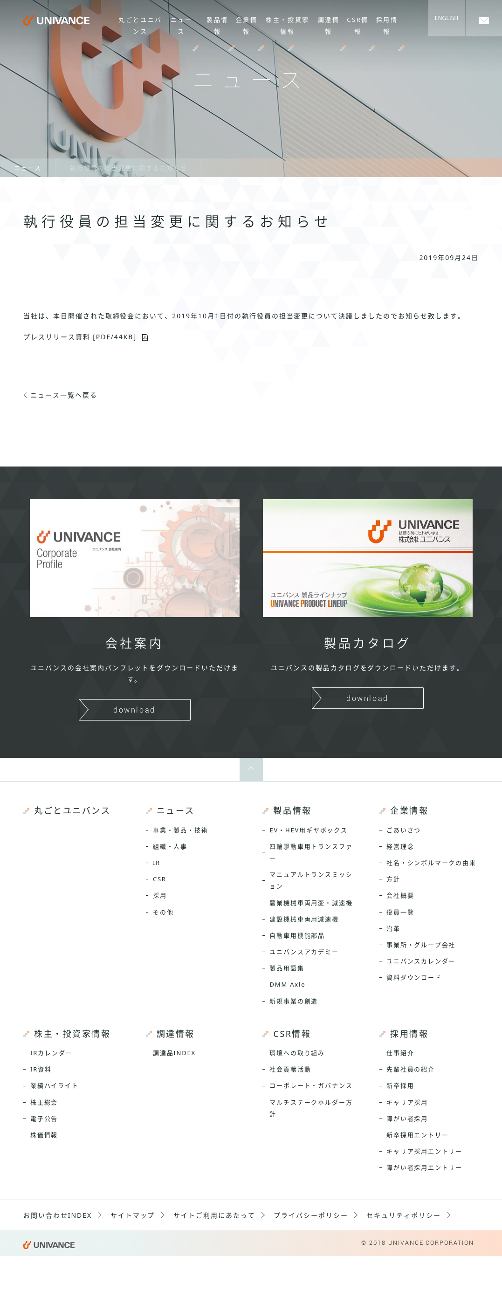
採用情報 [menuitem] (387, 25)
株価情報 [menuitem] (44, 1135)
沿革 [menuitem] (393, 928)
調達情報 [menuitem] (329, 25)
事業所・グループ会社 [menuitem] (420, 944)
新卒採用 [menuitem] (400, 1085)
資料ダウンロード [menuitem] (414, 977)
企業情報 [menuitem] (247, 25)
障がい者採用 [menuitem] (407, 1118)
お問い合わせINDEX (57, 1215)
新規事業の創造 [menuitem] (293, 1001)
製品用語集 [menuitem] (286, 968)
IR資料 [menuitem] (41, 1069)
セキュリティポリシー (403, 1215)
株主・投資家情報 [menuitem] (288, 25)
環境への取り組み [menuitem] (297, 1053)
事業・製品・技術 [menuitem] (180, 830)
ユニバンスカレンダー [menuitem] (420, 961)
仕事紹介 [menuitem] (400, 1053)
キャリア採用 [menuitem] (407, 1102)
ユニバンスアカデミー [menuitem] (303, 951)
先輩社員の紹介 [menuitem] (410, 1069)
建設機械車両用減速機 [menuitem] (303, 919)
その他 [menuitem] (163, 912)
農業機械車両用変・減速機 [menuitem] (310, 903)
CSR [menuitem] (159, 879)
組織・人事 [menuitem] (170, 846)
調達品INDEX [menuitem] (174, 1053)
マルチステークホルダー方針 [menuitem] (310, 1108)
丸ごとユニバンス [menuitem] (141, 25)
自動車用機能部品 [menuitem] (297, 935)
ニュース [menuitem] (181, 25)
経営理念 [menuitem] (400, 846)
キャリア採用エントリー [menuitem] (424, 1151)
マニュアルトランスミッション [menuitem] (310, 880)
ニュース (27, 168)
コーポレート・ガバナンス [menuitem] (310, 1085)
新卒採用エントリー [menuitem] (417, 1135)
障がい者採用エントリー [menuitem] (424, 1167)
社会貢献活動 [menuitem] (290, 1069)
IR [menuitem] (156, 862)
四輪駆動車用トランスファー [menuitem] (310, 852)
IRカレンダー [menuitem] (51, 1053)
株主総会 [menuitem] (44, 1102)
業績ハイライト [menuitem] (54, 1085)
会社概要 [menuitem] (400, 895)
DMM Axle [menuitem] (287, 984)
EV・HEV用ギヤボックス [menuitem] (308, 830)
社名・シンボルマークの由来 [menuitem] (431, 862)
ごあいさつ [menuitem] (403, 830)
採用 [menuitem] (160, 895)
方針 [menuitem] (393, 879)
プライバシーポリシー (311, 1215)
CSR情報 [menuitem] (358, 25)
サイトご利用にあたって (214, 1215)
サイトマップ (132, 1215)
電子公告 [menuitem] (44, 1118)
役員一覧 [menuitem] (400, 912)
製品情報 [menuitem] (217, 25)
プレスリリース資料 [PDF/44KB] (80, 336)
